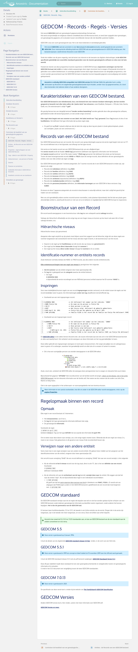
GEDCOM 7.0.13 (12, 87)
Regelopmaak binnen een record (17, 71)
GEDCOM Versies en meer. (50, 607)
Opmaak (10, 73)
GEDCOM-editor (48, 337)
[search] (69, 4)
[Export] (19, 43)
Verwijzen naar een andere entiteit (18, 76)
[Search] (59, 4)
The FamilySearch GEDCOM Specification (98, 589)
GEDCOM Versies (11, 90)
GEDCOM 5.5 (11, 81)
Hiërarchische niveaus (14, 62)
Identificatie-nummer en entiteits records (20, 65)
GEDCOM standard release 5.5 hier (78, 541)
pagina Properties (51, 392)
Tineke (24, 16)
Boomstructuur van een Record (16, 60)
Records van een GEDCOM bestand (17, 57)
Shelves (108, 3)
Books (119, 3)
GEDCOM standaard (12, 79)
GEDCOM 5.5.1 (11, 84)
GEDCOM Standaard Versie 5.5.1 (104, 559)
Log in (129, 3)
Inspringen (10, 68)
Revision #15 (9, 14)
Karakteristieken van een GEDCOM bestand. (20, 54)
